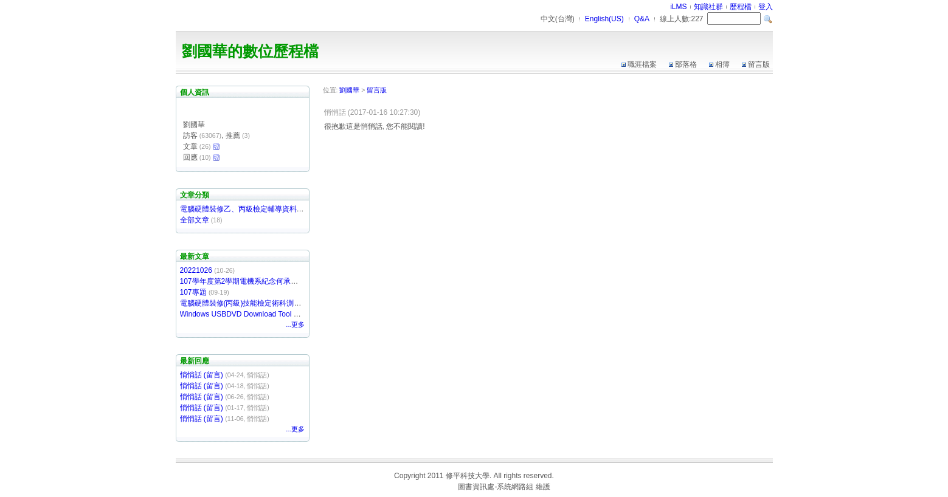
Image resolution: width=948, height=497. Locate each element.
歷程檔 (741, 6)
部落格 (686, 64)
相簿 (722, 64)
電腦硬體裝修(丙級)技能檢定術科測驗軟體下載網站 (262, 303)
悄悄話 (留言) (201, 375)
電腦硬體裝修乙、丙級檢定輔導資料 (238, 209)
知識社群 (708, 6)
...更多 (295, 324)
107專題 (193, 292)
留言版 (759, 64)
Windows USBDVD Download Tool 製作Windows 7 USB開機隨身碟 (289, 314)
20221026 (196, 270)
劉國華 (349, 90)
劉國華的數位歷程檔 (250, 51)
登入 (765, 6)
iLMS (678, 6)
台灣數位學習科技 (427, 486)
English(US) (604, 19)
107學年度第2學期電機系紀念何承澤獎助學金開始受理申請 (276, 281)
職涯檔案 (642, 64)
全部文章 (194, 220)
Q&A (641, 19)
